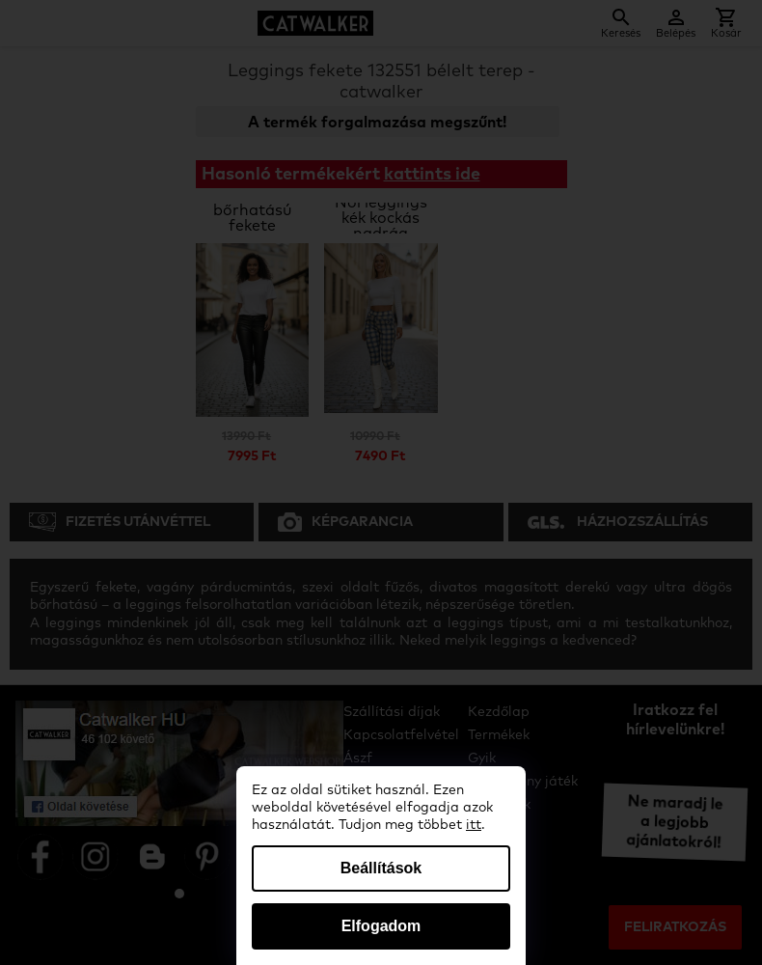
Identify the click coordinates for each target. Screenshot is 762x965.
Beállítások (381, 868)
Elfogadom (381, 926)
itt (473, 825)
